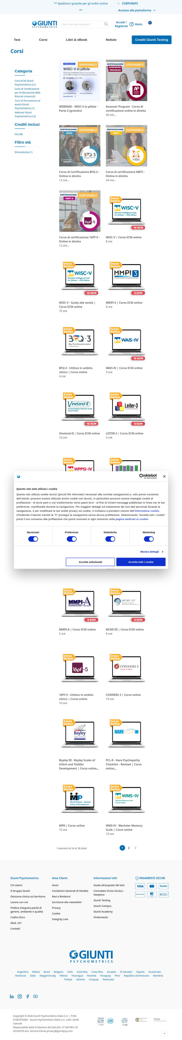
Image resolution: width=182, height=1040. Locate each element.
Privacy (56, 907)
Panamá (91, 975)
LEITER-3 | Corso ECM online (124, 433)
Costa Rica (97, 971)
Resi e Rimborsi (61, 896)
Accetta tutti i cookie (141, 561)
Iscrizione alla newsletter (67, 902)
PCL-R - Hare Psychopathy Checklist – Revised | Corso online (124, 764)
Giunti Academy (103, 911)
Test (17, 40)
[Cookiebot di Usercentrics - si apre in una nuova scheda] (142, 476)
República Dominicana (136, 975)
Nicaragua (77, 975)
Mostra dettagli (149, 551)
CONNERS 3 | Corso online (123, 695)
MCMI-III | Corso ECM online (125, 629)
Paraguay (105, 975)
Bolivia (36, 971)
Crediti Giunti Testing (151, 40)
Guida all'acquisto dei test (109, 885)
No (19, 134)
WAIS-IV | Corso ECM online (124, 368)
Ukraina (80, 979)
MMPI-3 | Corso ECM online (124, 303)
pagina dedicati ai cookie (132, 518)
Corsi (43, 40)
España (140, 971)
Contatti (15, 928)
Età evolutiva (23, 152)
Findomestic (101, 917)
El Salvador (126, 971)
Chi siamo (16, 885)
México (64, 975)
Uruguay (94, 979)
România (158, 975)
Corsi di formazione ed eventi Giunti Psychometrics (27, 104)
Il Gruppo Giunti (20, 890)
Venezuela (108, 979)
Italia (33, 975)
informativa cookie (147, 510)
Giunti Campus (102, 906)
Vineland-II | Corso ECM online (79, 433)
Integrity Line (60, 919)
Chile (70, 971)
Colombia (82, 971)
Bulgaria (58, 971)
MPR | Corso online (72, 825)
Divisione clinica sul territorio (27, 896)
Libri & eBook (76, 40)
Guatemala (154, 971)
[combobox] (85, 24)
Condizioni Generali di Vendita (70, 890)
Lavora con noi (19, 902)
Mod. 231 (16, 923)
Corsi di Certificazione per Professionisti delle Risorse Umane (27, 92)
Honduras (20, 975)
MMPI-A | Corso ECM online (77, 629)
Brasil (47, 971)
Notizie (111, 40)
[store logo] (44, 24)
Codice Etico (17, 917)
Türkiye (68, 979)
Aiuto (136, 24)
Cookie (56, 913)
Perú (117, 975)
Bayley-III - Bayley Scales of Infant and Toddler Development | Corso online (78, 764)
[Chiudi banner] (164, 476)
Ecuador (111, 971)
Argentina (22, 971)
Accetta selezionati (90, 561)
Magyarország (48, 975)
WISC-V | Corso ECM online (124, 237)
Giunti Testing (102, 900)
